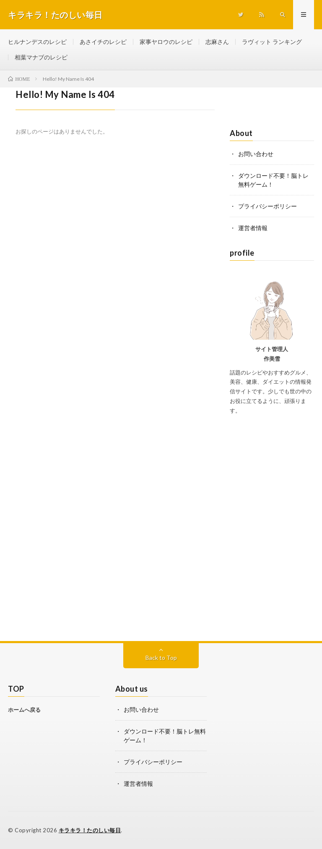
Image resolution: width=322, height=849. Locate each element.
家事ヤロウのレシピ (166, 41)
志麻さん (217, 41)
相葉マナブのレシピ (41, 57)
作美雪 (272, 358)
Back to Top (161, 657)
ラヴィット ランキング (272, 41)
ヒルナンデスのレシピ (37, 41)
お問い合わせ (255, 153)
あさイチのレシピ (103, 41)
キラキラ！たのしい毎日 (90, 830)
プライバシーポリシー (267, 206)
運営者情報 (252, 227)
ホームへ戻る (24, 709)
